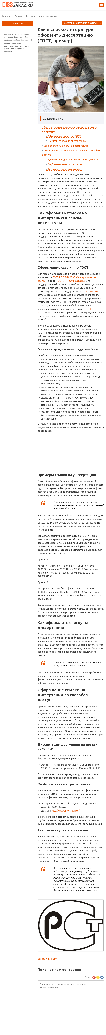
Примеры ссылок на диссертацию (67, 141)
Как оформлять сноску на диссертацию (65, 145)
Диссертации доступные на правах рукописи (73, 159)
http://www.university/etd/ (65, 810)
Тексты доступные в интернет (65, 169)
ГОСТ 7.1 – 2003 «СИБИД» (71, 281)
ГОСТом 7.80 (91, 291)
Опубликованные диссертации (65, 164)
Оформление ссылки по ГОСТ (64, 136)
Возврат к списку (47, 959)
